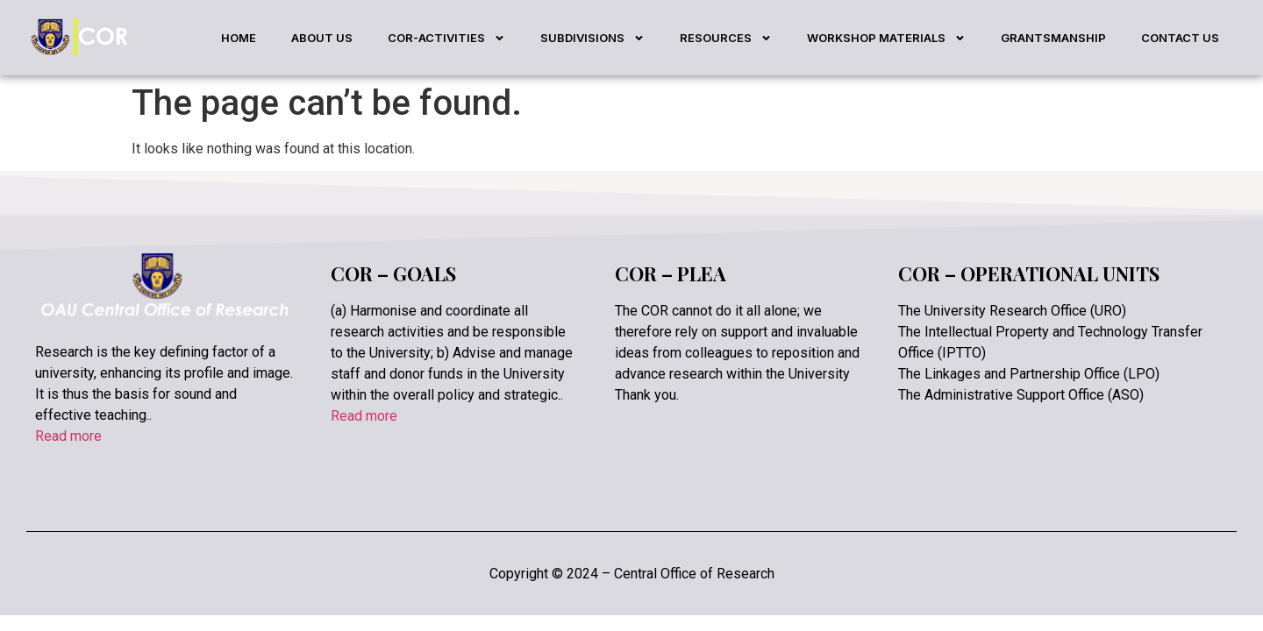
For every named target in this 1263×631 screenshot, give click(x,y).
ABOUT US (322, 38)
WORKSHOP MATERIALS (886, 38)
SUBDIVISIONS (592, 38)
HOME (238, 38)
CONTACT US (1180, 38)
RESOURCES (726, 38)
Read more (68, 436)
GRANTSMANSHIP (1053, 38)
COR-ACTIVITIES (446, 38)
